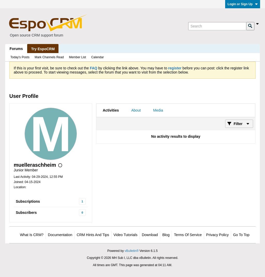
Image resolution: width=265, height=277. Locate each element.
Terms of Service (188, 235)
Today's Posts (20, 57)
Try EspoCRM (43, 49)
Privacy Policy (217, 235)
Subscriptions (28, 201)
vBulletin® (132, 251)
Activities (111, 110)
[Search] (217, 26)
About (136, 110)
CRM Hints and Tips (93, 235)
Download (150, 235)
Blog (166, 235)
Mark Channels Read (49, 57)
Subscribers (26, 212)
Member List (77, 57)
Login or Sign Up (242, 4)
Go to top (241, 235)
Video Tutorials (125, 235)
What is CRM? (31, 235)
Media (158, 110)
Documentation (60, 235)
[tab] (111, 110)
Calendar (97, 57)
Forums (16, 49)
